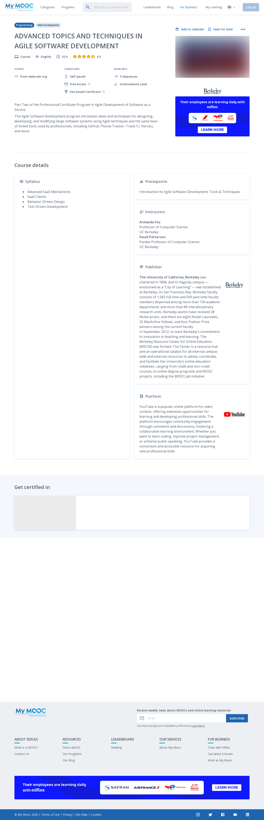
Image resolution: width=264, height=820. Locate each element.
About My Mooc (170, 747)
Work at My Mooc (220, 760)
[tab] (48, 7)
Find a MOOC (72, 747)
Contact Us (21, 754)
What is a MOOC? (26, 747)
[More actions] (243, 29)
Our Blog (69, 760)
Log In (251, 7)
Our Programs (72, 754)
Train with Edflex (219, 747)
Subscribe (237, 718)
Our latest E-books (220, 754)
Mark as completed (132, 668)
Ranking (116, 747)
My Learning (213, 7)
